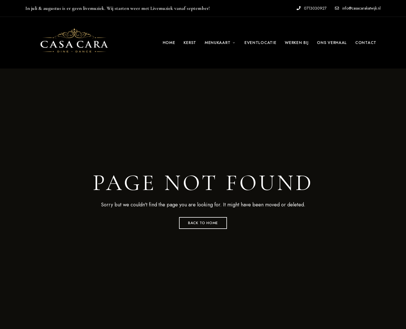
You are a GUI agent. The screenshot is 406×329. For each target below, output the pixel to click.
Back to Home (203, 223)
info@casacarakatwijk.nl (358, 8)
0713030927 (311, 8)
